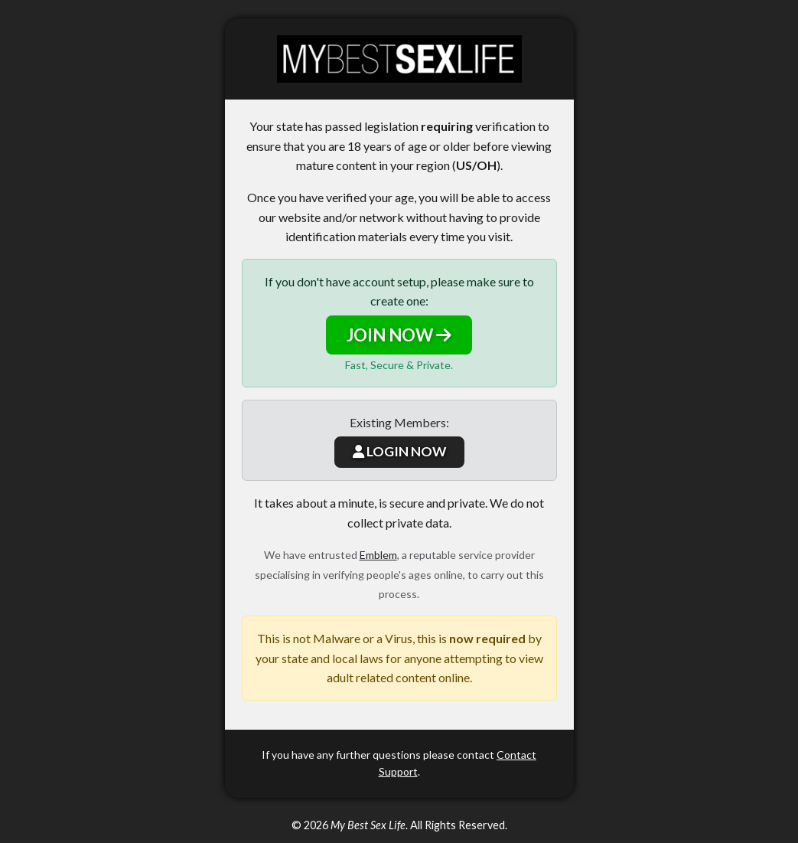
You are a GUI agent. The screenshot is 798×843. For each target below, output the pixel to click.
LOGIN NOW (399, 451)
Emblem (378, 554)
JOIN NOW (399, 335)
